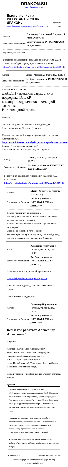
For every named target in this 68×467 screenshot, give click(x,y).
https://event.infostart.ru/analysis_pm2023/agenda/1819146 (34, 183)
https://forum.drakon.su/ (34, 7)
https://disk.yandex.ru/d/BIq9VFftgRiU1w (27, 278)
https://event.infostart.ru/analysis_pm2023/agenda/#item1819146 (34, 67)
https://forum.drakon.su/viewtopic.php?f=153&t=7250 (27, 26)
